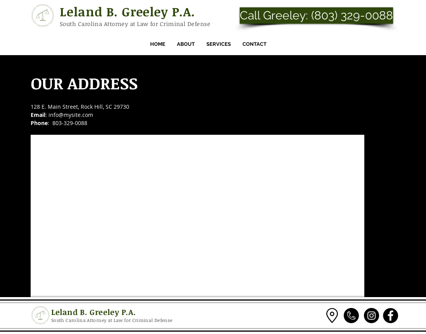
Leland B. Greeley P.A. (127, 11)
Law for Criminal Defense (173, 24)
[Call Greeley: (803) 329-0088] (316, 15)
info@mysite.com (70, 114)
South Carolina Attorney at (98, 24)
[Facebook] (390, 315)
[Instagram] (371, 315)
